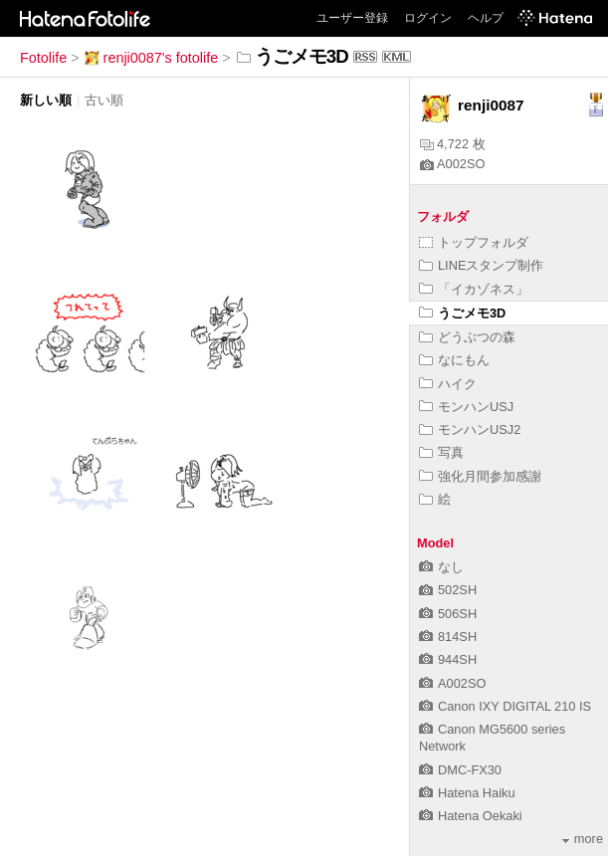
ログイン (428, 18)
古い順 (104, 100)
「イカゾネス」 (473, 289)
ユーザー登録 (352, 18)
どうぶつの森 (467, 336)
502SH (448, 589)
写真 (441, 452)
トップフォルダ (473, 242)
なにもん (454, 359)
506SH (448, 613)
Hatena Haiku (467, 792)
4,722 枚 (453, 143)
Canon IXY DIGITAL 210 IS (505, 706)
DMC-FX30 (460, 769)
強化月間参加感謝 (480, 476)
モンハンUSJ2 (469, 429)
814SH (448, 636)
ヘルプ (486, 18)
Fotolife (43, 58)
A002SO (452, 163)
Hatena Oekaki (470, 815)
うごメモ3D (462, 313)
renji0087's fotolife (151, 58)
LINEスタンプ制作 (481, 265)
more (582, 838)
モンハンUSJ (466, 406)
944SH (448, 659)
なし (441, 566)
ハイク (448, 383)
